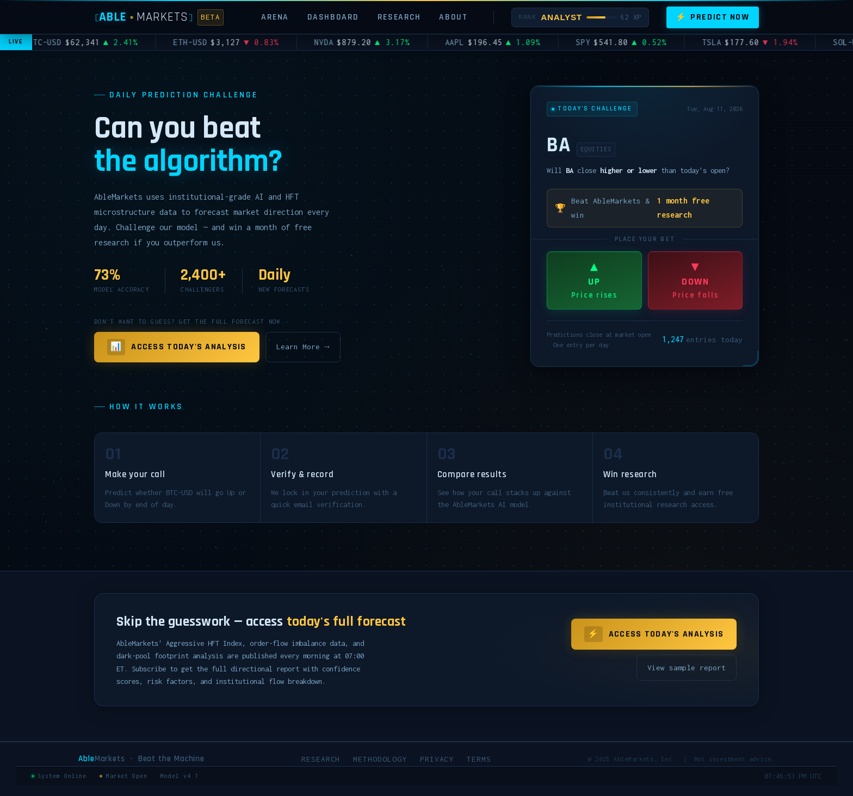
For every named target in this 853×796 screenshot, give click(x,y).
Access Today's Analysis (176, 347)
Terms (479, 759)
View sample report (686, 667)
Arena (275, 16)
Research (399, 16)
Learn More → (302, 346)
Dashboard (333, 16)
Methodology (379, 759)
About (453, 16)
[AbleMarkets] (159, 17)
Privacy (437, 759)
